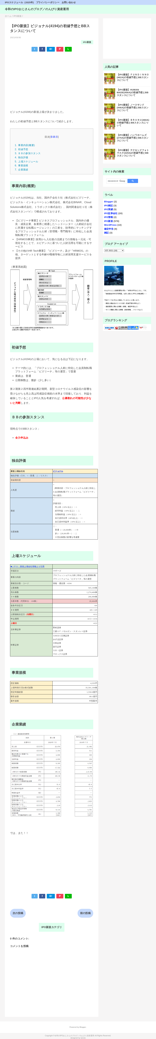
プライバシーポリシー (47, 2)
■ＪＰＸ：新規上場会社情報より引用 (27, 566)
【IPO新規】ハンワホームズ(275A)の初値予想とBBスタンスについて (133, 138)
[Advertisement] (51, 76)
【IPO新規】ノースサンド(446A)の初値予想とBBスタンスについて (133, 107)
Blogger (108, 201)
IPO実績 (108, 209)
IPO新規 (87, 42)
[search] (116, 181)
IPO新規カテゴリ (51, 927)
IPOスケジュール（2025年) (19, 2)
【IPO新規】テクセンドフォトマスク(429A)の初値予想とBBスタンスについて (133, 153)
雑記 (106, 232)
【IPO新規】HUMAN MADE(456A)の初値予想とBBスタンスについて (133, 92)
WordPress (110, 225)
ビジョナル (58, 471)
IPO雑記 (108, 205)
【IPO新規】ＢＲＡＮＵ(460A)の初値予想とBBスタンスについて (133, 123)
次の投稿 (18, 913)
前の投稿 (85, 913)
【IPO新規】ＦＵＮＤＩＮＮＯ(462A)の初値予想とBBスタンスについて (133, 77)
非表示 (54, 136)
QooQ (83, 1038)
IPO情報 (108, 217)
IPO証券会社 (111, 213)
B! (50, 49)
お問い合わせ (69, 2)
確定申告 (108, 229)
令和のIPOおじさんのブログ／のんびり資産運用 (37, 9)
